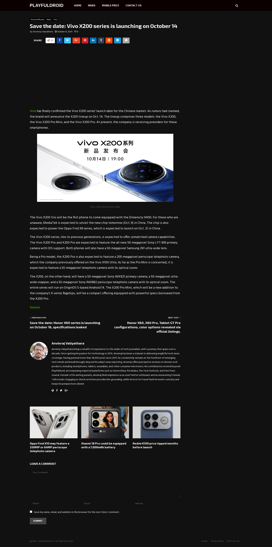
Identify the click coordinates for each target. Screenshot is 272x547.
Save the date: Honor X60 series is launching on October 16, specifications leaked (65, 325)
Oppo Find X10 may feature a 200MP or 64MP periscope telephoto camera (49, 447)
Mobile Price (110, 5)
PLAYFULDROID (47, 5)
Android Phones (37, 19)
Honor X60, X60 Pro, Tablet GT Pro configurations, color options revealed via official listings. (147, 327)
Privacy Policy (217, 541)
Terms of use (233, 541)
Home (77, 5)
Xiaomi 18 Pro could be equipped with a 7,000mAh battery (103, 445)
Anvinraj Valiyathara (43, 32)
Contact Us (134, 5)
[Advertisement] (105, 79)
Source (35, 307)
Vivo (55, 19)
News (91, 5)
